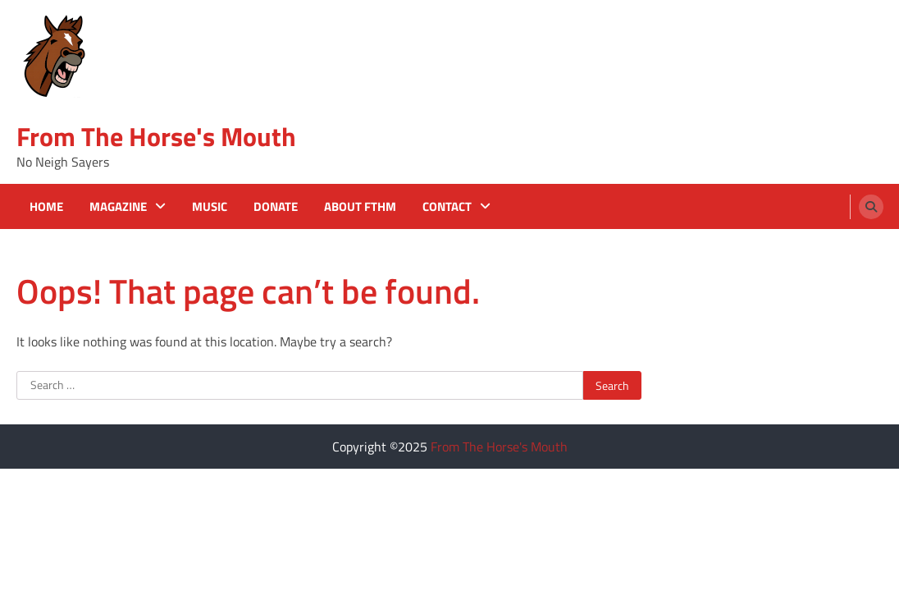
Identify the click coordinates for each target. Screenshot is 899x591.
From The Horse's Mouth (156, 136)
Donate (275, 207)
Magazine (118, 207)
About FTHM (360, 207)
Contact (447, 207)
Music (209, 207)
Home (46, 207)
